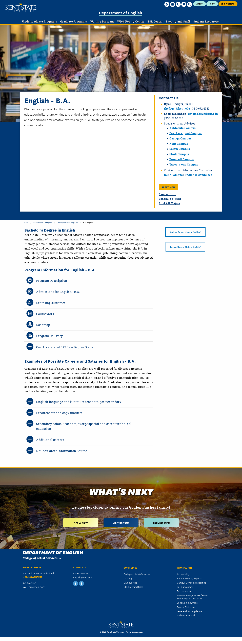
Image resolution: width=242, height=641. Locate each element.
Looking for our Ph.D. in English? (185, 246)
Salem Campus (179, 149)
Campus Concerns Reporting (191, 582)
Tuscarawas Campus (183, 164)
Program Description (51, 281)
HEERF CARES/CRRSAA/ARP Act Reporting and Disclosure (193, 596)
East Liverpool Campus (185, 133)
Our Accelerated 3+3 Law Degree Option (65, 347)
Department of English (120, 12)
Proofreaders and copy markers (59, 413)
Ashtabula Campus (182, 128)
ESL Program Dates (133, 587)
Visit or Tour (121, 523)
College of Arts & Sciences (40, 558)
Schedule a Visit (170, 198)
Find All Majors (169, 203)
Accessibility (183, 574)
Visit (212, 3)
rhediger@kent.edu (177, 108)
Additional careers (50, 440)
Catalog (128, 578)
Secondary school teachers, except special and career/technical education (83, 426)
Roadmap (43, 325)
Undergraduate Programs (67, 222)
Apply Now (168, 187)
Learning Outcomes (51, 303)
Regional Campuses (198, 175)
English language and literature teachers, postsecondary (78, 402)
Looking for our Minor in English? (185, 232)
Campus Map (130, 582)
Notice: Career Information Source (61, 451)
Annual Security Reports (189, 578)
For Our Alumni (185, 587)
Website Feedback (186, 615)
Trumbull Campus (181, 159)
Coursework (45, 314)
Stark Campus (179, 154)
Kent (26, 222)
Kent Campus (178, 143)
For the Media (184, 591)
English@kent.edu (82, 577)
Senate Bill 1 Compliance (189, 611)
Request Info (167, 194)
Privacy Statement (186, 607)
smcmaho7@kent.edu (203, 113)
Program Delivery (49, 336)
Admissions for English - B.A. (58, 292)
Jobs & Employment (187, 602)
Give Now (227, 3)
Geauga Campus (180, 138)
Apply (199, 3)
